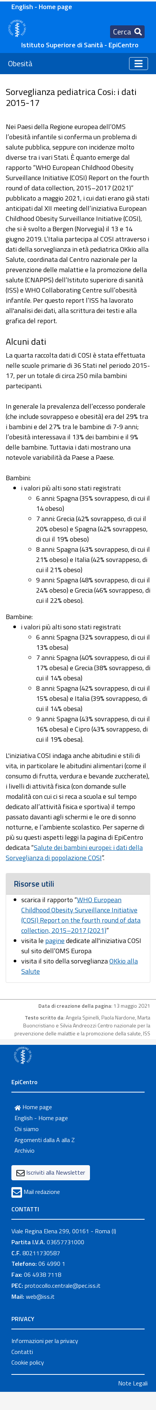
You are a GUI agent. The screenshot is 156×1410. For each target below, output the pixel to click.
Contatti (22, 1351)
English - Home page (41, 7)
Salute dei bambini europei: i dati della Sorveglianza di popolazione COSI (74, 852)
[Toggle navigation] (127, 31)
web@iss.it (40, 1296)
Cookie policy (27, 1362)
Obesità (20, 63)
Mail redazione (42, 1191)
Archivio (24, 1150)
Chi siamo (26, 1128)
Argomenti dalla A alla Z (44, 1139)
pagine (55, 940)
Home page (33, 1106)
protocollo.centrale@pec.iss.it (63, 1285)
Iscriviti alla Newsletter (55, 1172)
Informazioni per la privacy (44, 1340)
